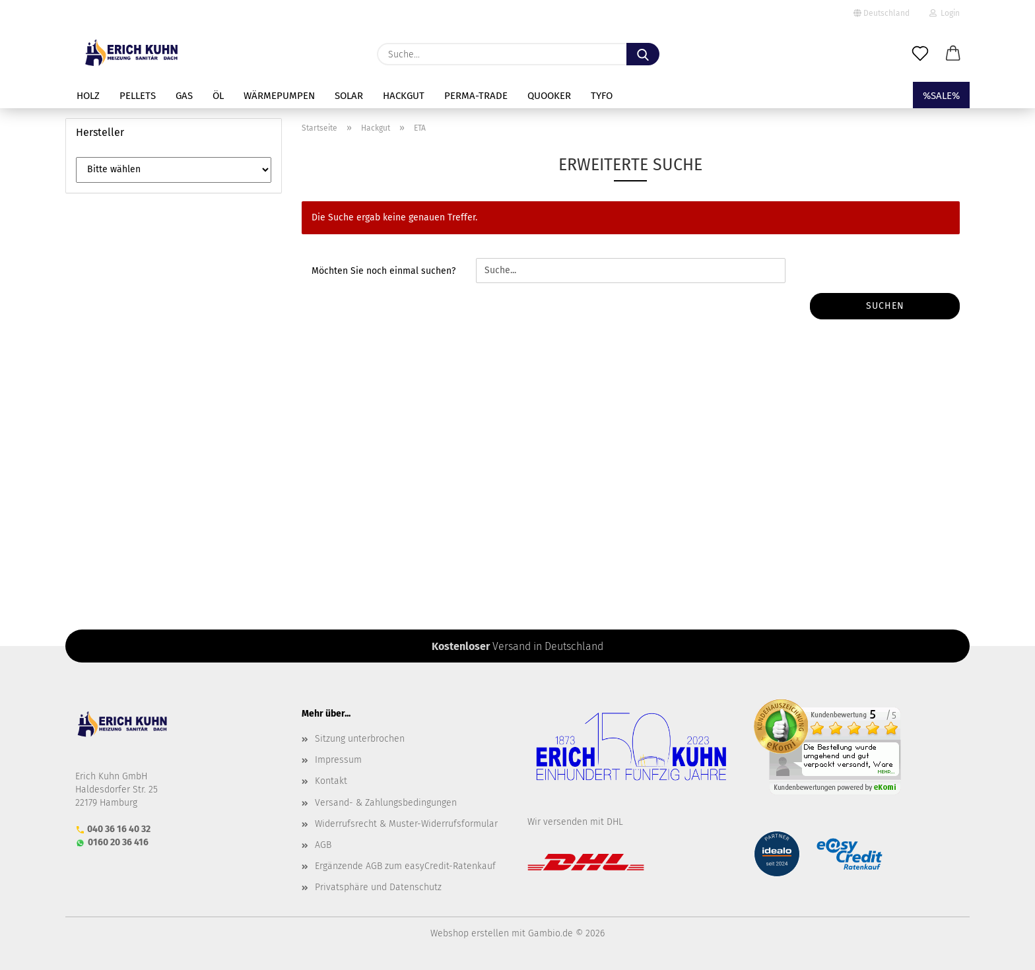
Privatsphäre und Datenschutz (378, 887)
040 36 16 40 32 (118, 829)
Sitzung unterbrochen (360, 738)
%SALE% (941, 96)
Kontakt (331, 781)
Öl (218, 96)
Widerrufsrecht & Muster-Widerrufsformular (406, 823)
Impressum (338, 759)
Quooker (549, 96)
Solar (349, 96)
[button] (953, 54)
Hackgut (403, 96)
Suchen (885, 305)
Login (944, 13)
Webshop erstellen (469, 933)
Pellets (137, 96)
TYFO (602, 96)
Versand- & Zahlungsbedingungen (386, 802)
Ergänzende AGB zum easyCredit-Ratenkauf (405, 866)
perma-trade (476, 96)
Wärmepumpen (279, 96)
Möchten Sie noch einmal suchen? (383, 270)
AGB (323, 845)
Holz (88, 96)
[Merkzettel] (920, 54)
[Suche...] (642, 54)
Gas (184, 96)
